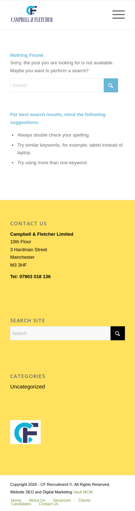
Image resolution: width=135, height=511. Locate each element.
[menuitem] (115, 14)
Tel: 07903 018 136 (30, 276)
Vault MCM (83, 492)
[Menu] (115, 14)
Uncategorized (27, 386)
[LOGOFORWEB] (56, 14)
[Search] (64, 85)
